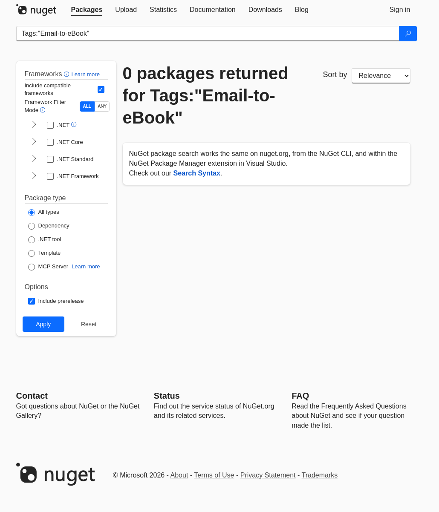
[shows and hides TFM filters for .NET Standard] (34, 159)
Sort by (335, 74)
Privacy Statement (268, 475)
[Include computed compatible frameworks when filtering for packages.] (101, 89)
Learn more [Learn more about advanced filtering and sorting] (85, 74)
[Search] (408, 33)
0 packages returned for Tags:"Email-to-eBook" (206, 95)
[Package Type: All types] (44, 212)
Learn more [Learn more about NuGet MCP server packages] (86, 266)
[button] (67, 74)
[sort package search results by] (381, 75)
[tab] (87, 9)
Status (167, 395)
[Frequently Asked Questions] (300, 395)
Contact (32, 395)
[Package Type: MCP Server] (48, 267)
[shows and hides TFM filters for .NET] (34, 125)
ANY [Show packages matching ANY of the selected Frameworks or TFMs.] (102, 106)
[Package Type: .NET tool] (45, 240)
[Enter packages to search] (207, 33)
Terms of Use (214, 475)
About (179, 475)
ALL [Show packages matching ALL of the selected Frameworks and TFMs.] (87, 106)
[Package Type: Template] (44, 253)
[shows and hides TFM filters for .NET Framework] (34, 176)
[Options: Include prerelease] (56, 301)
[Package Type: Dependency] (49, 226)
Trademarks (320, 475)
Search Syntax (196, 173)
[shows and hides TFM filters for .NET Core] (34, 142)
